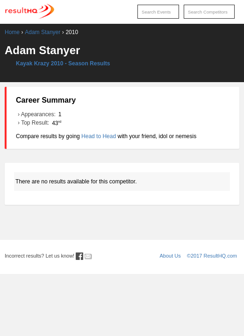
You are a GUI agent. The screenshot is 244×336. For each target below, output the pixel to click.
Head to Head (98, 136)
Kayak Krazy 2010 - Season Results (63, 63)
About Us (170, 256)
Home (12, 32)
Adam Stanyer (42, 32)
